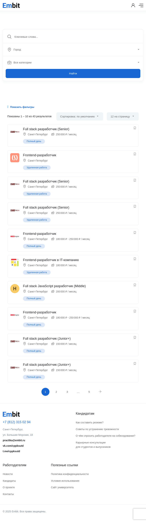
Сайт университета (62, 487)
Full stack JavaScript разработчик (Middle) (54, 286)
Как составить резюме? (89, 422)
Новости (8, 474)
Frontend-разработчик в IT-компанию (51, 260)
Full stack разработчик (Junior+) (47, 338)
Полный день (34, 141)
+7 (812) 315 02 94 (17, 422)
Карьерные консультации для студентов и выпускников (93, 445)
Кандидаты (9, 480)
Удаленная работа (37, 167)
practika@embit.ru (14, 440)
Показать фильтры (20, 106)
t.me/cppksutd (11, 451)
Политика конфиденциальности (70, 474)
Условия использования (65, 480)
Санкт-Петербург (38, 134)
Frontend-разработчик (39, 155)
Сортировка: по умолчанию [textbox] (77, 116)
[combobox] (75, 49)
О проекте (9, 487)
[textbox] (73, 49)
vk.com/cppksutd (13, 445)
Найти (73, 73)
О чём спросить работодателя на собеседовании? (105, 435)
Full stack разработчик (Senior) (46, 129)
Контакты (8, 494)
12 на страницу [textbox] (120, 116)
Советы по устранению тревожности (97, 429)
